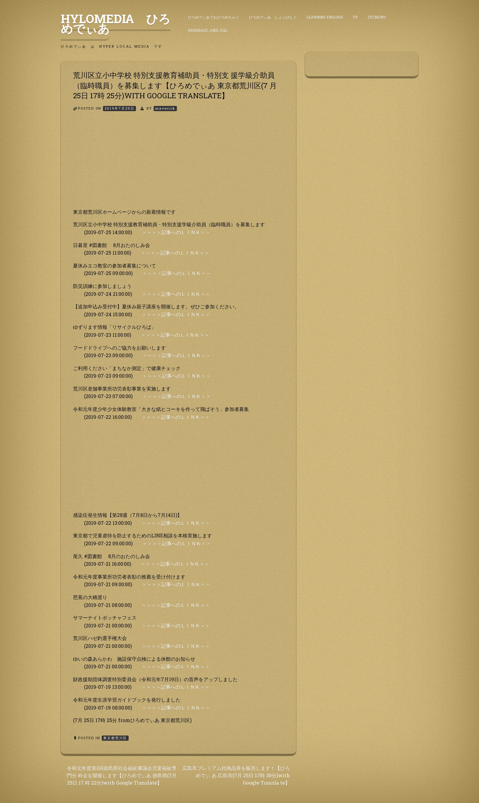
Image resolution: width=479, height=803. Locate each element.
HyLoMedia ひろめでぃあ (115, 23)
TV (355, 17)
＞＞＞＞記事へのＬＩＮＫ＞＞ (176, 232)
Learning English (324, 17)
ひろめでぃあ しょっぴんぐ (273, 17)
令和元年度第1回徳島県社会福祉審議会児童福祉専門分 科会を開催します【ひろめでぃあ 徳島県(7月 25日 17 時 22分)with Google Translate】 (122, 775)
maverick (165, 108)
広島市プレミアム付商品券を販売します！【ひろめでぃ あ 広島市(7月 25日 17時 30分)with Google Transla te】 (236, 775)
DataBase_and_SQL (207, 30)
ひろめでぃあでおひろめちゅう (213, 17)
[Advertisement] (178, 165)
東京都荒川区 (115, 738)
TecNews (376, 17)
